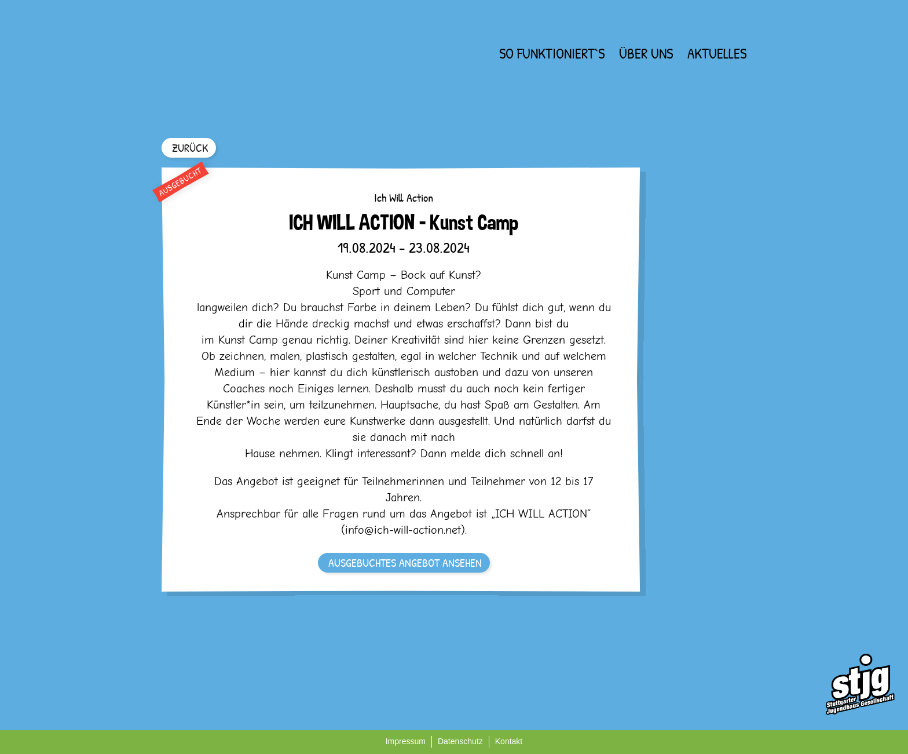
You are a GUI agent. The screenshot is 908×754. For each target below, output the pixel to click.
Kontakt (508, 741)
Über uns (646, 53)
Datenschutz (460, 741)
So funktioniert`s (552, 53)
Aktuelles (716, 53)
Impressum (406, 741)
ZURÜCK (190, 147)
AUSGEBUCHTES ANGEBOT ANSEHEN (405, 562)
